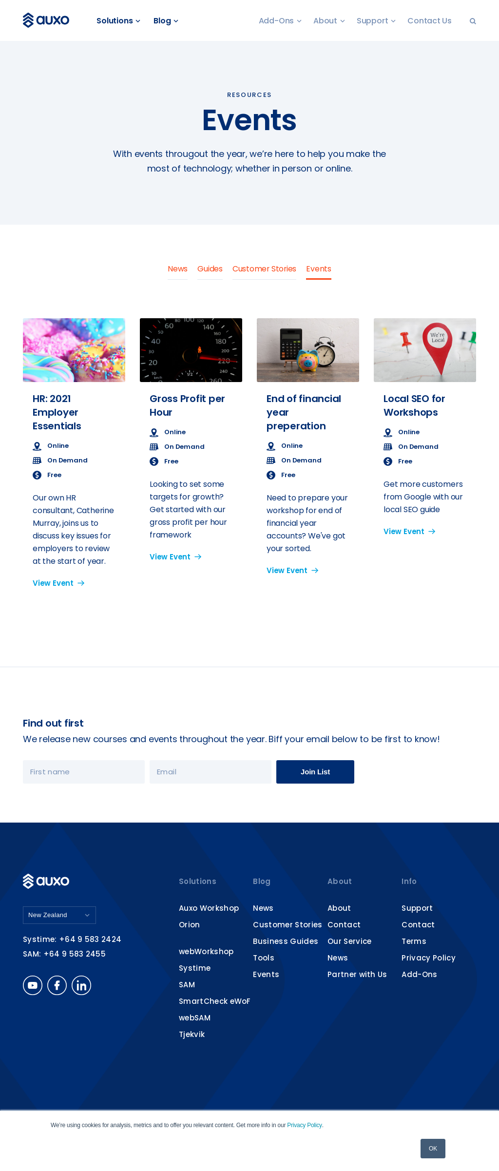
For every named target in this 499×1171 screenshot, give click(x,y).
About (329, 20)
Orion (189, 925)
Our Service (349, 941)
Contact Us (429, 20)
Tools (263, 958)
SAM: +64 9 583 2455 (64, 954)
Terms (414, 941)
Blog (167, 20)
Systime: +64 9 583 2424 (72, 940)
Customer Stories (264, 268)
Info (409, 881)
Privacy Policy (304, 1125)
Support (376, 20)
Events (319, 268)
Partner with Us (357, 974)
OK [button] (433, 1148)
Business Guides (285, 941)
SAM (187, 984)
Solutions (120, 20)
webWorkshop (206, 951)
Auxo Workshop (209, 908)
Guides (209, 268)
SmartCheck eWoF (215, 1001)
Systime (195, 968)
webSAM (195, 1018)
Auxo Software (48, 20)
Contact (344, 925)
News (177, 268)
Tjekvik (192, 1034)
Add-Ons (280, 20)
